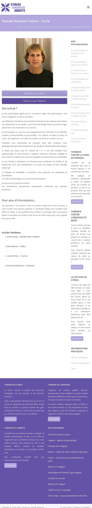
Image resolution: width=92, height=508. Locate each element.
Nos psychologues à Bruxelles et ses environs (79, 53)
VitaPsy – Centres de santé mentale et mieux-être (67, 452)
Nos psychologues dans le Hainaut (80, 106)
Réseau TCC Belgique (56, 467)
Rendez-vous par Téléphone (34, 101)
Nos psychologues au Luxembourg (79, 80)
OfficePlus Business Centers (59, 434)
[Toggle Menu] (88, 7)
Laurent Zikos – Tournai (17, 256)
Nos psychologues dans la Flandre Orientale (80, 114)
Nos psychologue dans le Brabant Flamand (80, 97)
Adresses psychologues (80, 363)
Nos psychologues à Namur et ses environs (80, 72)
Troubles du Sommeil (56, 478)
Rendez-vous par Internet (34, 93)
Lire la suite (77, 201)
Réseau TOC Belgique (56, 484)
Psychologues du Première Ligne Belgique (64, 472)
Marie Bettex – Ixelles (16, 246)
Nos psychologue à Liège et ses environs (79, 63)
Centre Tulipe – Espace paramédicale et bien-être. (67, 496)
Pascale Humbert (12, 194)
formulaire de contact (18, 215)
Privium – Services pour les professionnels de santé (66, 459)
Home (20, 27)
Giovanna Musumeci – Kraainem (21, 265)
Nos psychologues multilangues (78, 140)
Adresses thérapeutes (79, 357)
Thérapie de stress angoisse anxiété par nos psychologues (45, 27)
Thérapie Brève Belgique (57, 446)
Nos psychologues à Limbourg (79, 123)
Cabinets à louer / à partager (59, 490)
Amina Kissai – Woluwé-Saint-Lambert (23, 236)
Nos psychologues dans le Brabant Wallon (80, 89)
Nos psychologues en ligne (79, 131)
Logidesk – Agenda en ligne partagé (62, 440)
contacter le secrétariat (34, 209)
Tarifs (73, 368)
